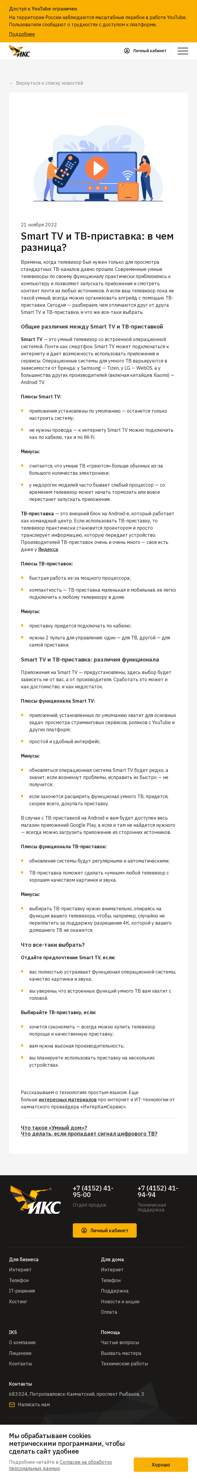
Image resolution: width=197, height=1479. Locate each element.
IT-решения (22, 1291)
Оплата (109, 1312)
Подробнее (22, 34)
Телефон (19, 1280)
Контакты (20, 1364)
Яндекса (48, 549)
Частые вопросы (120, 1342)
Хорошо (161, 1465)
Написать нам (29, 1404)
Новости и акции (120, 1301)
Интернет (20, 1270)
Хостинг (18, 1301)
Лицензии (20, 1353)
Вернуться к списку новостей (49, 83)
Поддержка (115, 1291)
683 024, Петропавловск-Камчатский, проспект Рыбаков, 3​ (76, 1394)
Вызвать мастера (121, 1353)
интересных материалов (68, 1099)
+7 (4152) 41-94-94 (158, 1191)
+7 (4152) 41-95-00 (93, 1191)
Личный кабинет (104, 1230)
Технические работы (124, 1364)
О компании (22, 1342)
